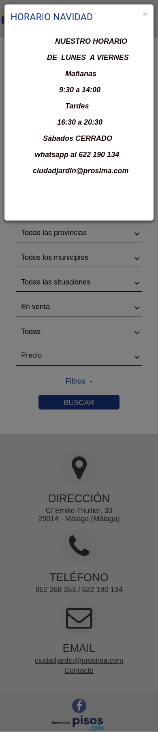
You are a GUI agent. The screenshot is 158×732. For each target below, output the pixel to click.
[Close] (145, 14)
